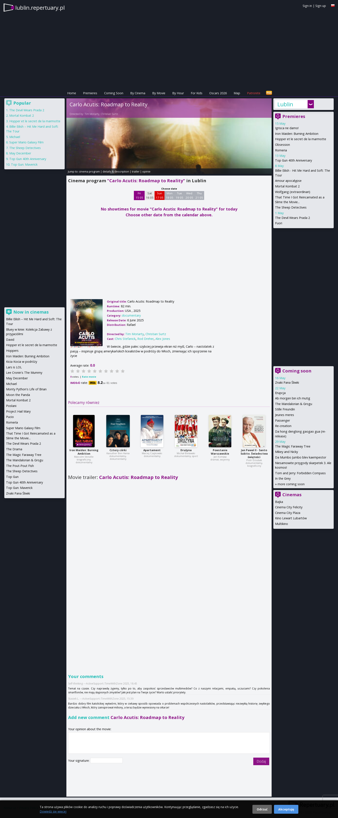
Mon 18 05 (169, 195)
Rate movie (89, 376)
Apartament (152, 450)
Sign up (320, 6)
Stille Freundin (285, 409)
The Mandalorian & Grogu (293, 404)
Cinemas (292, 495)
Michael (14, 137)
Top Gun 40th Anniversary (293, 160)
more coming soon (291, 484)
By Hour (178, 93)
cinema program (89, 171)
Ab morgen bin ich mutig (292, 398)
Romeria (281, 150)
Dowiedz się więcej (53, 811)
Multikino (281, 524)
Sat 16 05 (149, 195)
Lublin (285, 104)
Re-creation (283, 426)
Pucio (10, 417)
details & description (116, 171)
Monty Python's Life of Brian (26, 389)
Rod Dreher (145, 339)
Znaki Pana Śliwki (287, 382)
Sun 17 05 (159, 195)
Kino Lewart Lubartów (291, 518)
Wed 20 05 (189, 195)
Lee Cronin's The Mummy (24, 373)
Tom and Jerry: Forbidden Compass (300, 473)
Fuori (278, 223)
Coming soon (296, 371)
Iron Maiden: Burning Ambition (83, 451)
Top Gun (12, 477)
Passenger (282, 420)
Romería (12, 422)
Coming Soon (113, 93)
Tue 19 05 (179, 195)
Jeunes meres (284, 415)
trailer (135, 171)
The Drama (14, 449)
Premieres (90, 93)
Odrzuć (262, 809)
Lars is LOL (14, 367)
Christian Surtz (109, 114)
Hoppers (12, 351)
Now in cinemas (31, 312)
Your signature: (79, 760)
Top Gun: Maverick (24, 164)
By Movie (158, 93)
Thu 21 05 (199, 195)
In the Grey (283, 478)
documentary (131, 315)
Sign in (307, 6)
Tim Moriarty (91, 114)
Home (71, 93)
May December (20, 153)
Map (237, 93)
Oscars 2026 (218, 93)
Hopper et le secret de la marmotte (300, 139)
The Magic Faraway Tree (292, 446)
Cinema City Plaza (287, 513)
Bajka (279, 502)
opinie (146, 171)
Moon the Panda (18, 395)
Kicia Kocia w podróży (21, 362)
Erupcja (280, 393)
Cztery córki (118, 450)
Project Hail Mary (18, 411)
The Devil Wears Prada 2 (292, 218)
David (10, 340)
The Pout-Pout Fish (20, 466)
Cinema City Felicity (288, 507)
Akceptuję (286, 809)
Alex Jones (162, 339)
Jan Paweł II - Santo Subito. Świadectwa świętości (254, 453)
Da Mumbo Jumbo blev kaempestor (300, 457)
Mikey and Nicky (286, 452)
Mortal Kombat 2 (287, 186)
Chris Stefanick (125, 339)
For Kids (196, 93)
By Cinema (137, 93)
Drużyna (186, 450)
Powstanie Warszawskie (220, 451)
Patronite (253, 93)
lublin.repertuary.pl (40, 7)
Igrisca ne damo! (287, 128)
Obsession (282, 145)
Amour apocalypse (288, 181)
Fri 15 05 (139, 195)
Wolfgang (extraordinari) (292, 192)
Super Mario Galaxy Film (26, 142)
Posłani (11, 406)
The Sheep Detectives (291, 207)
